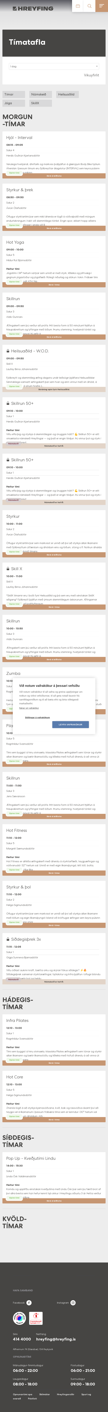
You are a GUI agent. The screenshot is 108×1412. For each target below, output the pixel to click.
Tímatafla (78, 6)
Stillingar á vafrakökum (35, 721)
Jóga (8, 103)
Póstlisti (32, 1398)
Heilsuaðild (66, 94)
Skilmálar (44, 1394)
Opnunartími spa (22, 1394)
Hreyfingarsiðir (65, 1394)
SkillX (35, 103)
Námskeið (38, 94)
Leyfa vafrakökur (72, 721)
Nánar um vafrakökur (29, 711)
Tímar (8, 94)
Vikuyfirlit (91, 75)
